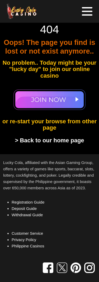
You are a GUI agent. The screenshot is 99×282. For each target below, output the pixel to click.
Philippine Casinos (28, 246)
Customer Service (27, 233)
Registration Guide (28, 202)
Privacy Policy (24, 239)
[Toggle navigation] (87, 11)
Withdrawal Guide (27, 215)
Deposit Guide (24, 208)
